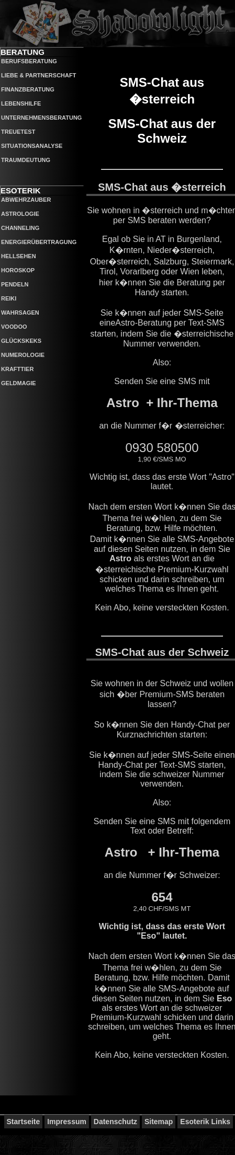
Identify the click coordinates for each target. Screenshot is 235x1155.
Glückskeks (21, 341)
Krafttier (17, 369)
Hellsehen (18, 256)
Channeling (20, 228)
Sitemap (158, 1121)
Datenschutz (115, 1121)
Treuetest (18, 132)
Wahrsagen (20, 312)
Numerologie (22, 355)
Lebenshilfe (21, 103)
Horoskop (18, 270)
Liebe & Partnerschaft (38, 75)
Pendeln (15, 284)
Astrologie (20, 214)
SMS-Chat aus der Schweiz (162, 131)
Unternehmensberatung (41, 117)
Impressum (66, 1121)
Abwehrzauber (26, 200)
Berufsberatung (29, 61)
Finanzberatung (27, 89)
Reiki (8, 298)
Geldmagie (18, 383)
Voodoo (14, 327)
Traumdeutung (25, 160)
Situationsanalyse (31, 146)
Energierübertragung (38, 242)
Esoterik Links (205, 1121)
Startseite (23, 1121)
